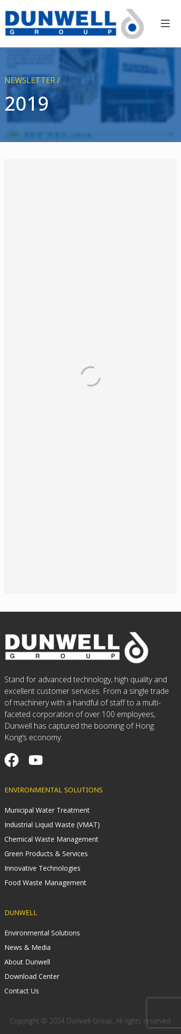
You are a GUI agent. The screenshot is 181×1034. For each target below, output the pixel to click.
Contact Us (21, 990)
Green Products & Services (46, 853)
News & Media (27, 947)
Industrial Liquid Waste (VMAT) (52, 824)
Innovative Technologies (42, 868)
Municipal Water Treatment (47, 810)
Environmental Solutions (42, 932)
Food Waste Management (45, 882)
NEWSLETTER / (32, 80)
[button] (165, 23)
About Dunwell (27, 961)
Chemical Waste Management (51, 839)
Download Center (31, 976)
